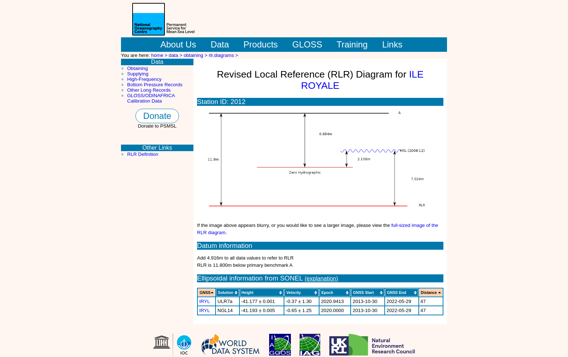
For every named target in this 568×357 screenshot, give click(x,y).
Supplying (138, 73)
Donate (157, 116)
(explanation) (321, 278)
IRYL (204, 301)
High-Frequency (144, 79)
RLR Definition (142, 154)
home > (160, 55)
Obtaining (137, 68)
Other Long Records (149, 90)
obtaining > (196, 55)
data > (176, 55)
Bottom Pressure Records (155, 84)
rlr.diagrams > (223, 55)
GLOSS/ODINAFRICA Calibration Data (151, 98)
